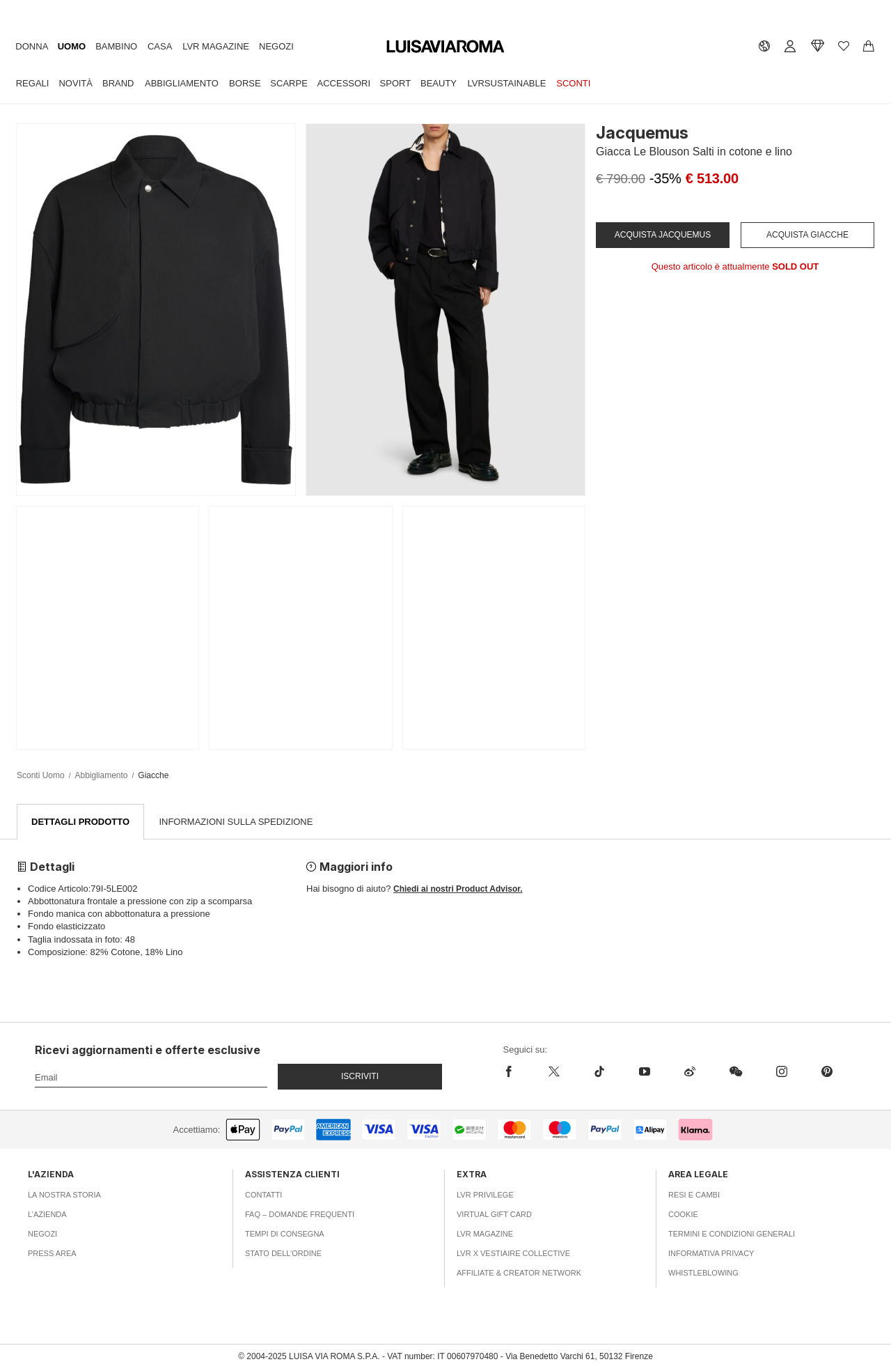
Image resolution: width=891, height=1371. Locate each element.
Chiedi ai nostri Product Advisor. (458, 889)
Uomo (72, 46)
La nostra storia (64, 1195)
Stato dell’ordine (283, 1254)
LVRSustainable (507, 83)
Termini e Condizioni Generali (731, 1234)
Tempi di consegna (284, 1234)
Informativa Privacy (711, 1254)
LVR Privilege (485, 1195)
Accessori (344, 83)
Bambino (116, 46)
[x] (553, 1072)
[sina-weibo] (689, 1072)
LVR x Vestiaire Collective (513, 1254)
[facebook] (517, 1072)
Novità (75, 83)
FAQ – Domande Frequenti (299, 1215)
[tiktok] (599, 1072)
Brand (118, 83)
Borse (245, 83)
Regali (32, 83)
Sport (395, 83)
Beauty (438, 83)
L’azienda (47, 1215)
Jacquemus (642, 133)
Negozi (276, 46)
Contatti (263, 1195)
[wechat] (735, 1072)
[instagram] (781, 1072)
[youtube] (644, 1072)
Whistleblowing (703, 1273)
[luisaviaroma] (445, 47)
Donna (31, 46)
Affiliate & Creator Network (519, 1273)
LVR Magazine (215, 46)
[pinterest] (826, 1072)
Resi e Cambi (694, 1195)
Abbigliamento (182, 83)
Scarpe (288, 83)
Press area (52, 1254)
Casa (160, 46)
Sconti (573, 83)
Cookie (683, 1215)
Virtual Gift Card (494, 1215)
